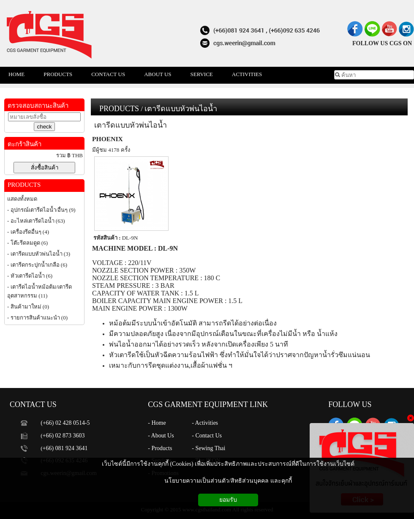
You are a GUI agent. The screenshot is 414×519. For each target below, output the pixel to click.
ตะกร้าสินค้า (24, 144)
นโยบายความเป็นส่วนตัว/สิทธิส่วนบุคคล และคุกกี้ (227, 481)
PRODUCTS (119, 108)
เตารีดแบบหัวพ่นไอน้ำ (180, 108)
